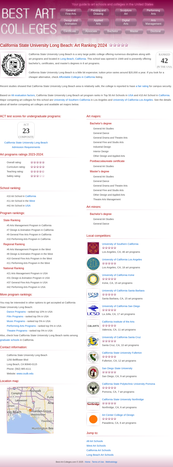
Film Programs (15, 316)
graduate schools (9, 339)
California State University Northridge (123, 399)
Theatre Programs (17, 330)
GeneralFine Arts (70, 12)
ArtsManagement (153, 22)
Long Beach (67, 58)
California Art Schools (98, 450)
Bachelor (112, 31)
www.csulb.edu (25, 373)
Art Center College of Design (118, 414)
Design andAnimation (71, 22)
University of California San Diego (121, 306)
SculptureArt (126, 12)
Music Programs (16, 321)
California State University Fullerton (122, 352)
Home (87, 462)
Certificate (70, 31)
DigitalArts (126, 22)
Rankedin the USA (164, 60)
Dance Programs (16, 311)
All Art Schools (94, 441)
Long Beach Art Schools (100, 454)
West (32, 200)
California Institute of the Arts (118, 321)
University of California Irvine (118, 275)
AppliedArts (98, 22)
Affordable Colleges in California (77, 77)
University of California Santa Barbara (123, 290)
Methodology (111, 462)
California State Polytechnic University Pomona (128, 383)
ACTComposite (26, 130)
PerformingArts (153, 12)
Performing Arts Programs (21, 325)
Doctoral (156, 31)
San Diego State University (117, 368)
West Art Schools (96, 445)
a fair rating (142, 86)
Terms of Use (98, 462)
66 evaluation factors (23, 95)
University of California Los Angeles (133, 99)
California (80, 58)
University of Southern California (72, 99)
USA (130, 95)
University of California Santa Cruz (121, 337)
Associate (91, 31)
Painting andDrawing (98, 12)
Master (134, 31)
